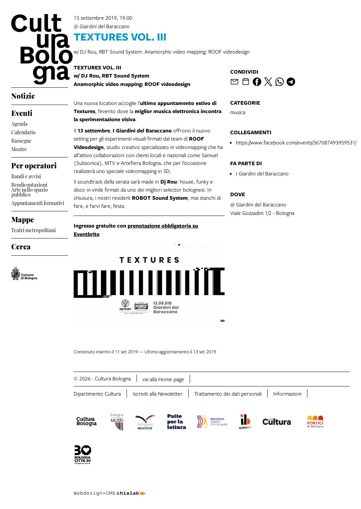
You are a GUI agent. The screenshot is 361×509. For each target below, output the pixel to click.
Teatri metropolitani (33, 229)
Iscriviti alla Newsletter (158, 393)
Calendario (23, 132)
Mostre (19, 148)
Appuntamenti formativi (37, 202)
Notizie (23, 95)
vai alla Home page (163, 379)
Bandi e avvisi (26, 176)
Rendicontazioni (29, 184)
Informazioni (287, 393)
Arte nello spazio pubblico (29, 192)
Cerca (21, 245)
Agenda (19, 123)
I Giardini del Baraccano (262, 173)
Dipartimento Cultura (97, 393)
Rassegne (21, 140)
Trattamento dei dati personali (228, 393)
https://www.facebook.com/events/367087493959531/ (296, 142)
